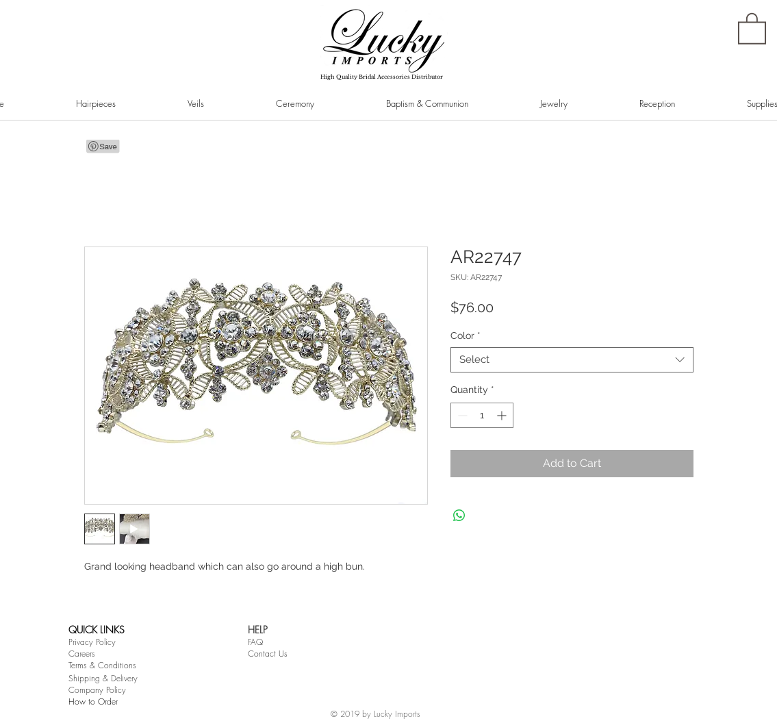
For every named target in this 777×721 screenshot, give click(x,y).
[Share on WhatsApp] (459, 515)
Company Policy (97, 690)
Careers (81, 653)
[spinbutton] (482, 415)
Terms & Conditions (102, 665)
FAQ (255, 642)
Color (465, 335)
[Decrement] (461, 415)
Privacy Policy (92, 642)
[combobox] (571, 360)
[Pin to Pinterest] (103, 146)
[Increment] (502, 415)
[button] (752, 28)
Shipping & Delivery (103, 678)
